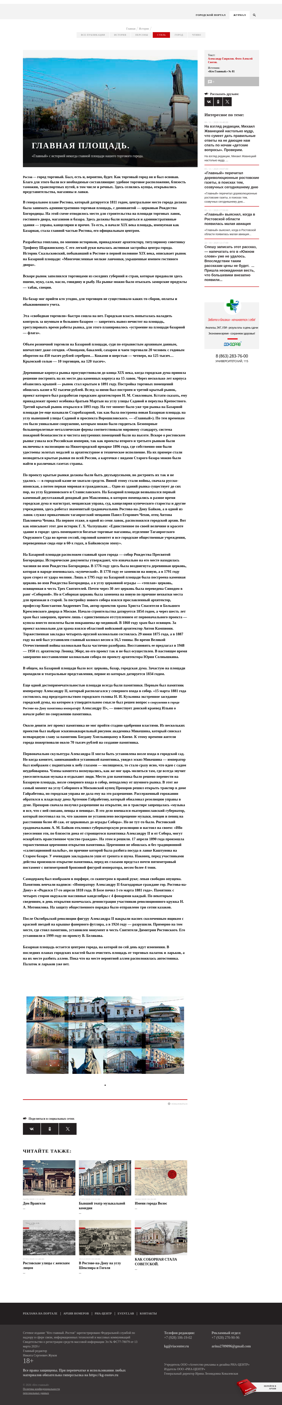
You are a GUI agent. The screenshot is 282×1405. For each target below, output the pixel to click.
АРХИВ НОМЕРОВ (76, 1313)
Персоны (141, 35)
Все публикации (93, 35)
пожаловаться (179, 1103)
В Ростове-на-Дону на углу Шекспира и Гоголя (100, 1265)
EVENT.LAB (126, 1313)
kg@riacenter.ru (176, 1346)
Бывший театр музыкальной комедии (102, 1205)
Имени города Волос (151, 1203)
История (120, 35)
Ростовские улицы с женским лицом (46, 1265)
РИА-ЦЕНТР (103, 1313)
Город (179, 35)
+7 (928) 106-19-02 (178, 1338)
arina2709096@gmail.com (231, 1346)
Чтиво (196, 35)
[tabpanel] (105, 1036)
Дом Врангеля (34, 1203)
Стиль (161, 35)
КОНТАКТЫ (148, 1313)
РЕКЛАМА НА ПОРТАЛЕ (40, 1313)
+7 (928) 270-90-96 (226, 1338)
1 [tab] (105, 1085)
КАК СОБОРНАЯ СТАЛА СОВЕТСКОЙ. (156, 1261)
